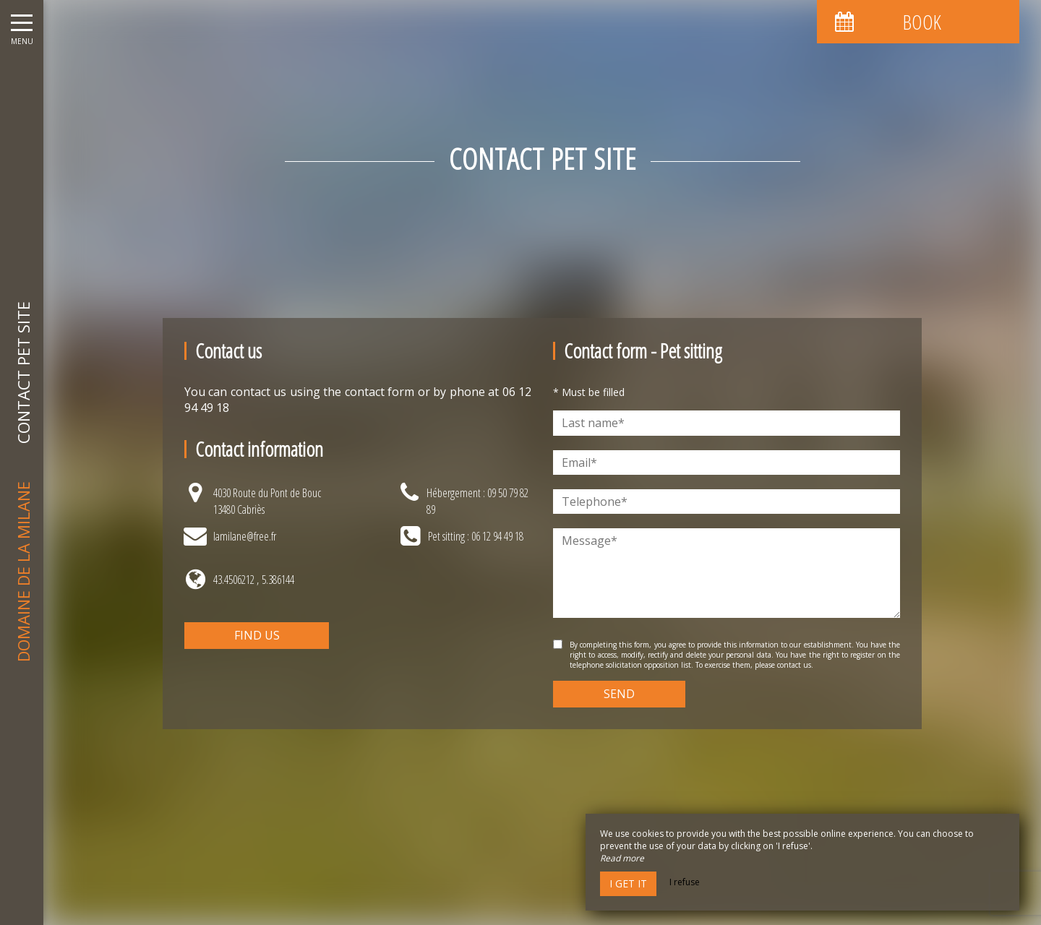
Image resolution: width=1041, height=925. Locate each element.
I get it (628, 883)
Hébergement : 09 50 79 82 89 (477, 501)
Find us (257, 635)
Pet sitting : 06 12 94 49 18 (475, 536)
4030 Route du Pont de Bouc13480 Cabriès (267, 501)
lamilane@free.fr (244, 536)
